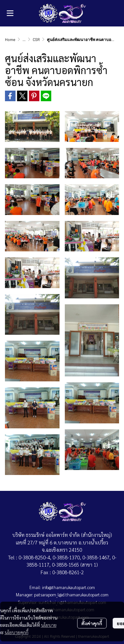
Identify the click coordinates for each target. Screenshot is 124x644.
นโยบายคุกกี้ (16, 632)
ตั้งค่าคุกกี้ (91, 623)
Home (10, 39)
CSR (36, 39)
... (23, 39)
